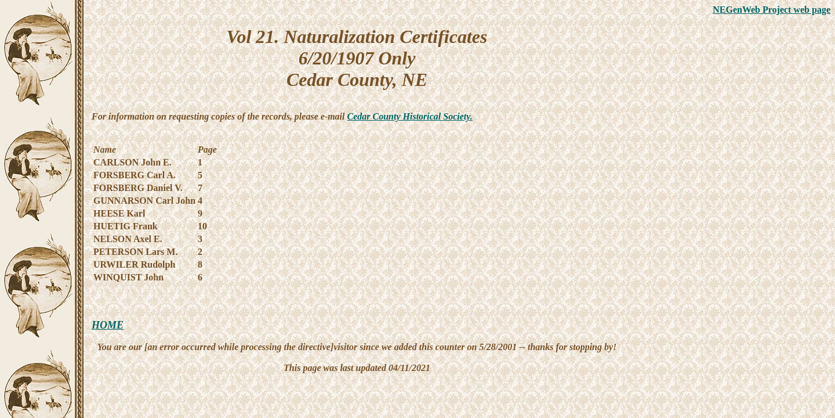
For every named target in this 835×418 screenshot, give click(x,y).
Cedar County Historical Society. (410, 116)
